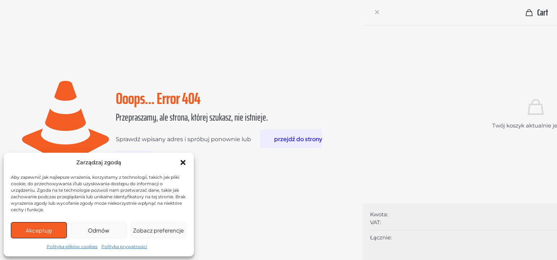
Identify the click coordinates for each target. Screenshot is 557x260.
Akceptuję (39, 230)
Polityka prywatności (124, 246)
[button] (183, 162)
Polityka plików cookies (72, 246)
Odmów (98, 230)
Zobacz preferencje (158, 230)
